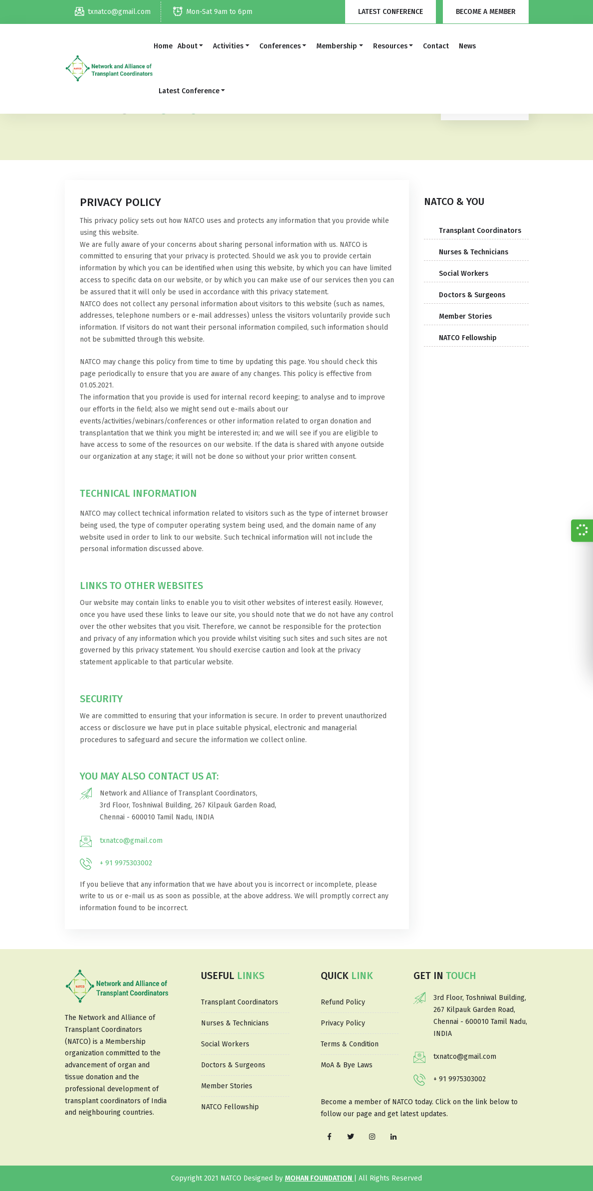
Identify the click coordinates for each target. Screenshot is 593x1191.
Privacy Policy (343, 1023)
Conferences (280, 46)
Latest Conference (390, 11)
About (188, 46)
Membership (336, 46)
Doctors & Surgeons (472, 295)
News (467, 46)
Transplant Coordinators (480, 230)
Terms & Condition (350, 1044)
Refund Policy (343, 1002)
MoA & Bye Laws (347, 1065)
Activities (228, 46)
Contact (436, 46)
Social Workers (463, 273)
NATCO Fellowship (468, 338)
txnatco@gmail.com (113, 11)
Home (163, 46)
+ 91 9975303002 (126, 863)
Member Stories (465, 316)
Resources (390, 46)
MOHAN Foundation (319, 1178)
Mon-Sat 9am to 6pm (212, 11)
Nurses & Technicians (473, 252)
